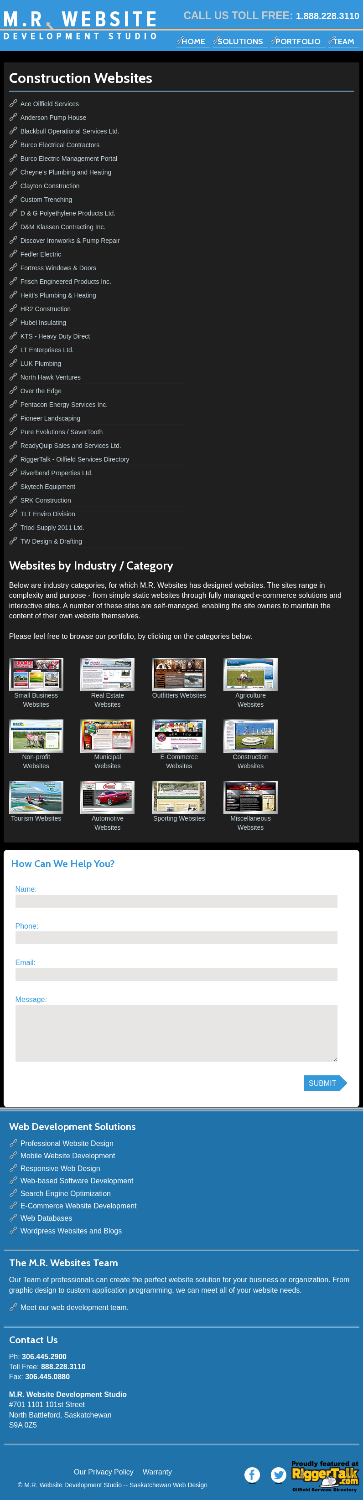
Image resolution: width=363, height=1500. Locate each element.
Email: (26, 962)
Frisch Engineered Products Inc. (66, 281)
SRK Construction (46, 500)
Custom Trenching (47, 199)
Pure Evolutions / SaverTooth (62, 432)
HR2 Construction (46, 309)
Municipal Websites (107, 744)
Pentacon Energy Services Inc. (64, 404)
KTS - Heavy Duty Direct (55, 336)
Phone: (27, 926)
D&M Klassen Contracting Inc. (63, 227)
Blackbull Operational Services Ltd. (70, 131)
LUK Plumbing (41, 363)
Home (193, 41)
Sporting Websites (179, 801)
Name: (26, 889)
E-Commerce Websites (179, 744)
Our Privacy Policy (104, 1472)
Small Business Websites (36, 683)
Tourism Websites (36, 801)
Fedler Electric (41, 254)
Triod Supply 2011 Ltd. (52, 527)
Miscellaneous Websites (250, 806)
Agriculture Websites (250, 683)
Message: (31, 999)
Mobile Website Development (68, 1156)
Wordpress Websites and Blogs (71, 1231)
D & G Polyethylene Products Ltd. (68, 213)
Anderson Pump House (54, 117)
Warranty (157, 1472)
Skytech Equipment (48, 486)
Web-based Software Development (77, 1181)
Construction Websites (250, 744)
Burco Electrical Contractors (60, 145)
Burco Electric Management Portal (69, 158)
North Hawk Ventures (51, 377)
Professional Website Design (67, 1143)
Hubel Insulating (43, 322)
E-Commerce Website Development (79, 1206)
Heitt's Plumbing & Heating (58, 295)
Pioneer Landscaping (51, 418)
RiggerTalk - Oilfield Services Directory (75, 459)
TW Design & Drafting (51, 541)
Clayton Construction (50, 186)
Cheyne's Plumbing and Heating (66, 172)
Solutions (240, 41)
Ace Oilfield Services (50, 104)
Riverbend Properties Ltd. (57, 473)
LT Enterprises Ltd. (47, 350)
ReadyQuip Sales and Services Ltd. (71, 445)
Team (343, 41)
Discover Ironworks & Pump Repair (70, 240)
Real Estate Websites (107, 683)
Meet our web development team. (75, 1307)
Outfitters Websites (179, 678)
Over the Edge (41, 391)
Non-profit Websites (36, 744)
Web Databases (47, 1218)
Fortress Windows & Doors (58, 268)
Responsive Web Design (60, 1168)
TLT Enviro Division (48, 514)
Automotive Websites (107, 806)
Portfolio (298, 41)
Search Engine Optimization (66, 1193)
